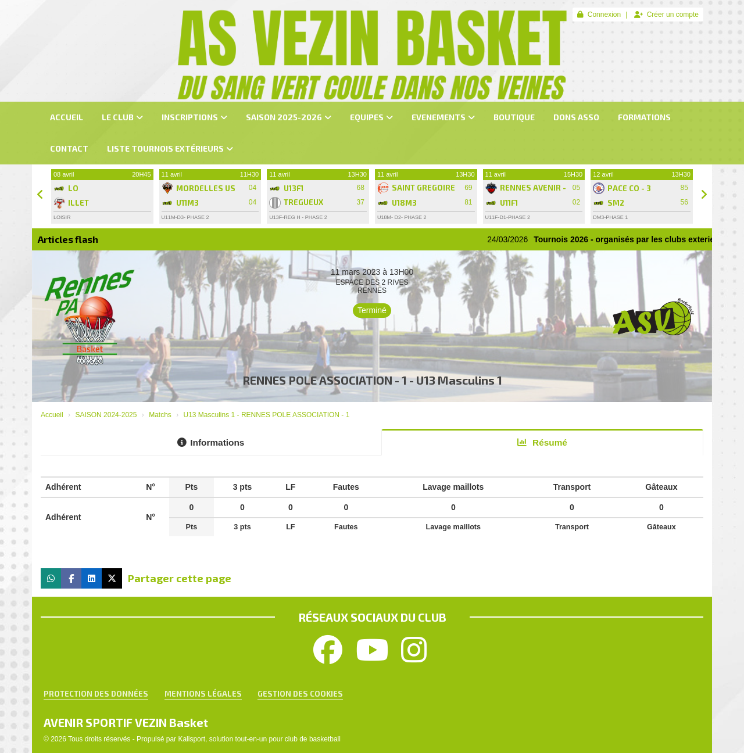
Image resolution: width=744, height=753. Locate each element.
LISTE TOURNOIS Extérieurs (170, 148)
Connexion (599, 14)
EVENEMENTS (443, 117)
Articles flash (68, 239)
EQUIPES (371, 117)
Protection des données (96, 693)
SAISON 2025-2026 (288, 117)
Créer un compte (666, 14)
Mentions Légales (203, 693)
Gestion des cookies (300, 693)
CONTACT (69, 148)
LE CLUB (122, 117)
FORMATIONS (644, 117)
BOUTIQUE (514, 117)
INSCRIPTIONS (194, 117)
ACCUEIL (66, 117)
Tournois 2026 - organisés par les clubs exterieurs (645, 239)
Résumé (542, 442)
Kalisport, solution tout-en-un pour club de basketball (259, 739)
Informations (210, 442)
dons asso (576, 117)
